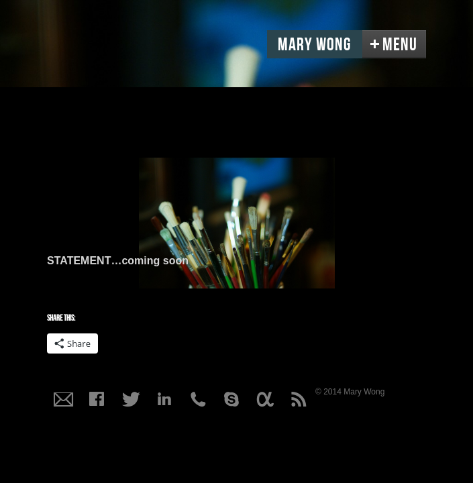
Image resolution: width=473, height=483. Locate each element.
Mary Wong (315, 45)
